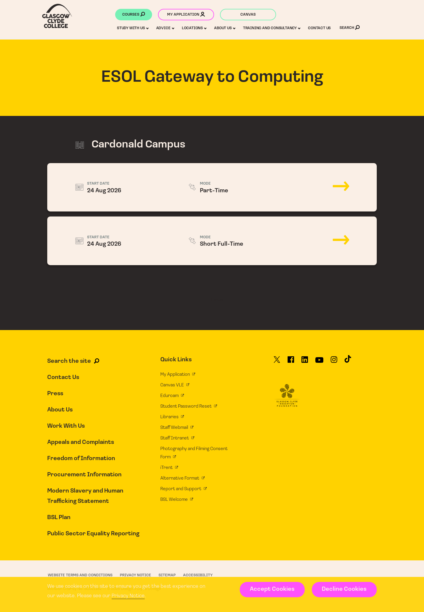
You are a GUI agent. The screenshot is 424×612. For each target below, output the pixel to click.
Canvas (248, 15)
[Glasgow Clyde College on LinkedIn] (304, 362)
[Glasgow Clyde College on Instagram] (334, 362)
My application (186, 15)
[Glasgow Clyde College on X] (277, 362)
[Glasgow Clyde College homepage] (57, 16)
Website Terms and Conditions (80, 575)
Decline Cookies (344, 589)
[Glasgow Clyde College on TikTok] (348, 361)
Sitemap (167, 575)
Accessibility (198, 575)
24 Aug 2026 (212, 187)
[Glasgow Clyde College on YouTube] (319, 362)
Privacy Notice (128, 596)
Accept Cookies (272, 589)
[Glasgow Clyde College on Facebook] (291, 362)
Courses (133, 15)
